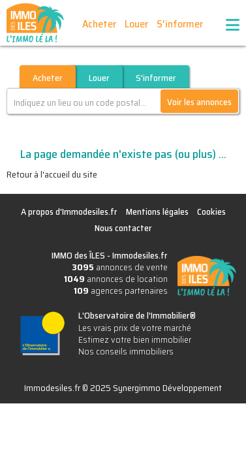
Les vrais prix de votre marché (134, 328)
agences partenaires (121, 290)
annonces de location (116, 279)
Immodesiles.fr (140, 255)
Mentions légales (157, 211)
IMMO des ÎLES (35, 23)
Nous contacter (123, 228)
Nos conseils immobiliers (126, 351)
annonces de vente (120, 267)
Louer (136, 24)
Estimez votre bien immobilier (134, 339)
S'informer (180, 24)
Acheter (99, 24)
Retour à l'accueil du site (52, 174)
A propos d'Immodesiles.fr (69, 211)
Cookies (211, 211)
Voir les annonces (199, 102)
